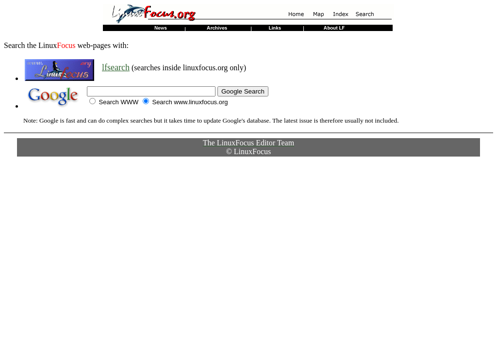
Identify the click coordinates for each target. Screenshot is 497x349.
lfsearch (116, 67)
